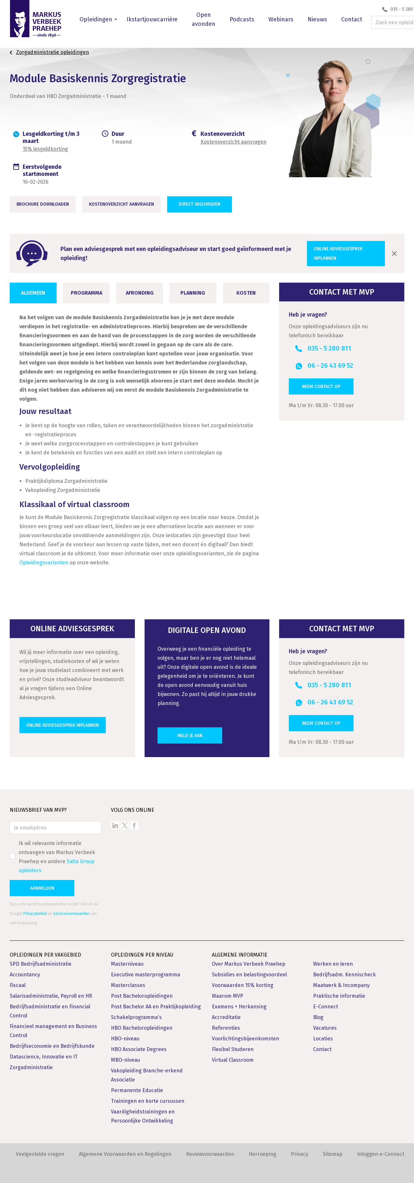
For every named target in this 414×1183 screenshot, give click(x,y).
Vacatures (325, 1028)
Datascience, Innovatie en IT (44, 1057)
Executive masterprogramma (145, 974)
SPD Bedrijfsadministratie (40, 964)
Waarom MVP (227, 996)
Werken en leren (333, 964)
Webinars (280, 19)
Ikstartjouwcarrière (152, 19)
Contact (351, 19)
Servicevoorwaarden (71, 913)
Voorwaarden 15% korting (242, 985)
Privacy (299, 1154)
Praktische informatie (339, 996)
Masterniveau (127, 964)
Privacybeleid (35, 913)
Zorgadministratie (31, 1067)
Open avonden (203, 19)
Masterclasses (128, 985)
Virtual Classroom (233, 1060)
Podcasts (242, 19)
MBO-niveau (125, 1060)
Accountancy (25, 974)
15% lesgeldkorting (45, 149)
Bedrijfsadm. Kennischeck (344, 974)
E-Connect (325, 1007)
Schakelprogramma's (136, 1017)
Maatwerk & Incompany (341, 985)
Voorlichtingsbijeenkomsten (245, 1039)
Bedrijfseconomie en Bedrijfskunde (52, 1046)
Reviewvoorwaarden (210, 1154)
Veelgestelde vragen (40, 1154)
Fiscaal (18, 985)
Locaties (323, 1039)
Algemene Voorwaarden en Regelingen (125, 1154)
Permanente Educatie (137, 1090)
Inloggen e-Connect (380, 1154)
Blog (318, 1017)
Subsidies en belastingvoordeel (249, 974)
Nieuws (317, 19)
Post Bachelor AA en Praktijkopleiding (156, 1007)
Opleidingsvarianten (43, 562)
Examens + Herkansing (239, 1007)
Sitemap (333, 1154)
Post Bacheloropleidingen (142, 996)
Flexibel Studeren (233, 1049)
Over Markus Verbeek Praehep (248, 964)
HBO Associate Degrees (139, 1049)
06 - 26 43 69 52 (330, 365)
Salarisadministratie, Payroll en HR (51, 996)
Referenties (226, 1028)
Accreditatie (226, 1017)
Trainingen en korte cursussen (147, 1101)
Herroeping (262, 1154)
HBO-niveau (125, 1039)
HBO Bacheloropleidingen (141, 1028)
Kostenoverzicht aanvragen (234, 142)
